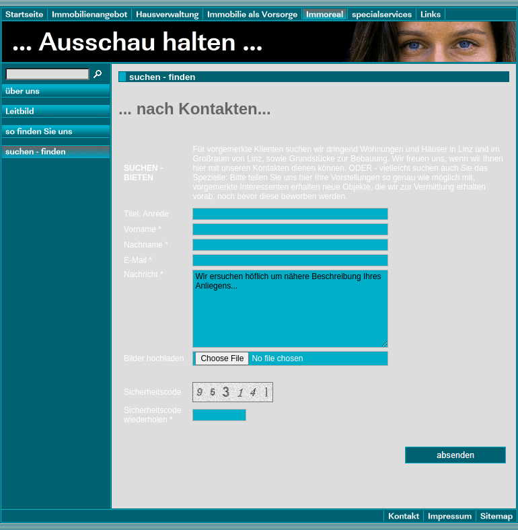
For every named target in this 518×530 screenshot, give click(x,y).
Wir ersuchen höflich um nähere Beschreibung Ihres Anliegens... (290, 309)
